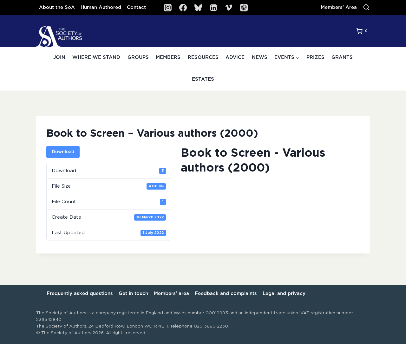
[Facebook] (183, 7)
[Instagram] (167, 7)
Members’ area (171, 293)
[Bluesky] (198, 7)
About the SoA (57, 7)
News (259, 57)
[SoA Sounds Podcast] (244, 7)
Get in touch (133, 293)
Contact (136, 7)
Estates (203, 79)
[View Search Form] (366, 7)
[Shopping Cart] (363, 31)
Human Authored (101, 7)
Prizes (315, 57)
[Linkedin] (213, 7)
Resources (203, 57)
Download (63, 152)
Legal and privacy (284, 293)
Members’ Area (339, 7)
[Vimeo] (228, 7)
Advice (235, 57)
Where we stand (96, 57)
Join (59, 57)
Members (168, 57)
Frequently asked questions (80, 293)
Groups (138, 57)
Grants (342, 57)
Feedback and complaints (226, 293)
